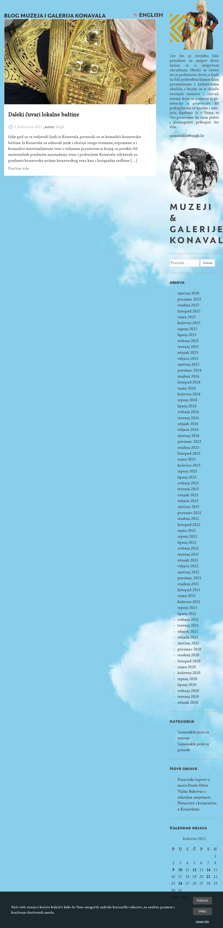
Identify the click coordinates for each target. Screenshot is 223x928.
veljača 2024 (187, 429)
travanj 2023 (188, 489)
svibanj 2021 (188, 619)
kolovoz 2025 (188, 322)
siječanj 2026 (188, 293)
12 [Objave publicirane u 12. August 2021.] (194, 870)
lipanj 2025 (186, 334)
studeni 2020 (188, 655)
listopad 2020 (188, 661)
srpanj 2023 (187, 471)
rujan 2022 (186, 530)
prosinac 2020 (189, 649)
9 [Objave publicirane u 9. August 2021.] (173, 870)
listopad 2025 (188, 311)
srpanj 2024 (187, 400)
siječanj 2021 (188, 643)
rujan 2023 (186, 459)
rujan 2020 (186, 667)
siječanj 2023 (188, 506)
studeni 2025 (188, 305)
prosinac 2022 (189, 512)
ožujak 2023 (187, 495)
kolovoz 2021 (188, 601)
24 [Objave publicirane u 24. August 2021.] (180, 883)
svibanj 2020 (188, 690)
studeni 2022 (188, 518)
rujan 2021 (186, 595)
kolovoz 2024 (188, 394)
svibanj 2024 (188, 411)
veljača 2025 (187, 358)
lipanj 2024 (186, 406)
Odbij (202, 911)
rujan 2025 (186, 317)
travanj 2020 (188, 696)
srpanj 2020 (187, 679)
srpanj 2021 (187, 607)
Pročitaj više (18, 168)
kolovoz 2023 (188, 465)
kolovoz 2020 (188, 672)
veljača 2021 (187, 637)
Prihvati (202, 900)
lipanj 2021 (186, 613)
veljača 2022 (187, 566)
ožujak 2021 (187, 631)
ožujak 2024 (187, 423)
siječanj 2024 (188, 435)
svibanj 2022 (188, 548)
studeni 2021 (188, 584)
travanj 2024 (188, 418)
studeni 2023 (188, 447)
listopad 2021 (188, 590)
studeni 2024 (188, 376)
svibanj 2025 (188, 340)
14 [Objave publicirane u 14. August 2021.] (208, 870)
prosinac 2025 (189, 299)
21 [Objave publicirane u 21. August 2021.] (208, 876)
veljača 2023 (187, 500)
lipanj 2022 (186, 542)
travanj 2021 (188, 625)
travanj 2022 (188, 554)
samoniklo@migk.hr (187, 135)
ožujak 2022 (187, 560)
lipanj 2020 (186, 684)
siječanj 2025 (188, 364)
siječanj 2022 (188, 572)
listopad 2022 (188, 524)
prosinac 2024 (189, 370)
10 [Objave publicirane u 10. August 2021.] (180, 870)
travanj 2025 (188, 346)
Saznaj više (202, 921)
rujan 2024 (186, 388)
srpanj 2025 (187, 329)
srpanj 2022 (187, 536)
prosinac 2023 (189, 441)
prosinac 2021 (189, 578)
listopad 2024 (188, 382)
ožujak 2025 (187, 352)
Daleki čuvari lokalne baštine (43, 114)
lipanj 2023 (186, 477)
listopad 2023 (188, 453)
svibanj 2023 (188, 483)
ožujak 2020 (187, 702)
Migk (60, 127)
